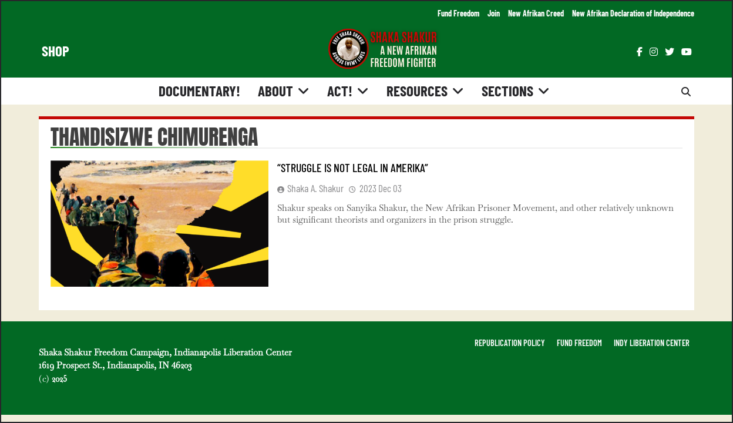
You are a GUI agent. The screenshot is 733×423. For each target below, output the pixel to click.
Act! (339, 90)
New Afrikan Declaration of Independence (633, 13)
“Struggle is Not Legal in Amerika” (352, 167)
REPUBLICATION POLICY (510, 343)
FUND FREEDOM (579, 343)
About (275, 90)
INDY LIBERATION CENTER (652, 343)
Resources (417, 90)
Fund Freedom (458, 13)
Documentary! (199, 90)
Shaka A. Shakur (315, 188)
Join (493, 13)
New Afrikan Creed (536, 13)
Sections (507, 90)
